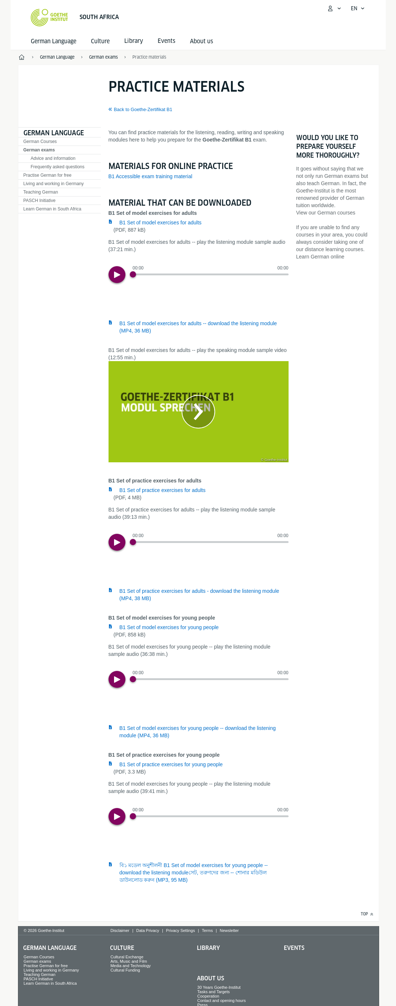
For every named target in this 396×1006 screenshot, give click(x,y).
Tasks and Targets (213, 992)
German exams (39, 150)
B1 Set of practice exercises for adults (163, 490)
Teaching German (40, 192)
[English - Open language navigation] (358, 8)
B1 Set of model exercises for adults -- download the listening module (198, 327)
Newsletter (229, 930)
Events (294, 947)
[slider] (211, 274)
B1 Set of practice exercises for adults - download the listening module (199, 594)
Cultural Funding (125, 970)
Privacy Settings (180, 930)
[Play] (117, 274)
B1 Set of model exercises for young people (169, 627)
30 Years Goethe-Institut (219, 987)
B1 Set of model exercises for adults (161, 222)
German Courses (40, 141)
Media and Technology (130, 965)
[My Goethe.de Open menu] (334, 8)
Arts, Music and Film (128, 961)
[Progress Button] (133, 274)
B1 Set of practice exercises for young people (171, 764)
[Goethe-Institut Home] (49, 17)
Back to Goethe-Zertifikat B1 (143, 109)
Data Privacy (147, 930)
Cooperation (208, 996)
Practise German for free (47, 175)
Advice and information (53, 158)
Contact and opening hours (221, 1000)
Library (208, 947)
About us (201, 41)
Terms (207, 930)
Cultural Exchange (126, 957)
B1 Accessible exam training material (150, 176)
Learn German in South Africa (52, 209)
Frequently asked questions (58, 166)
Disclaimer (119, 930)
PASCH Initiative (39, 200)
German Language (53, 41)
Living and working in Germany (53, 183)
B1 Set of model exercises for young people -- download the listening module (198, 731)
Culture (100, 41)
